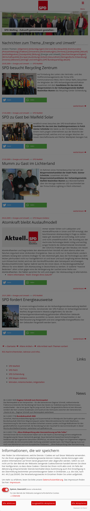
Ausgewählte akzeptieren (43, 503)
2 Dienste (15, 496)
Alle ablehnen (9, 503)
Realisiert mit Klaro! (80, 508)
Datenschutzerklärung (53, 479)
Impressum (15, 482)
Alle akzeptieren (79, 503)
